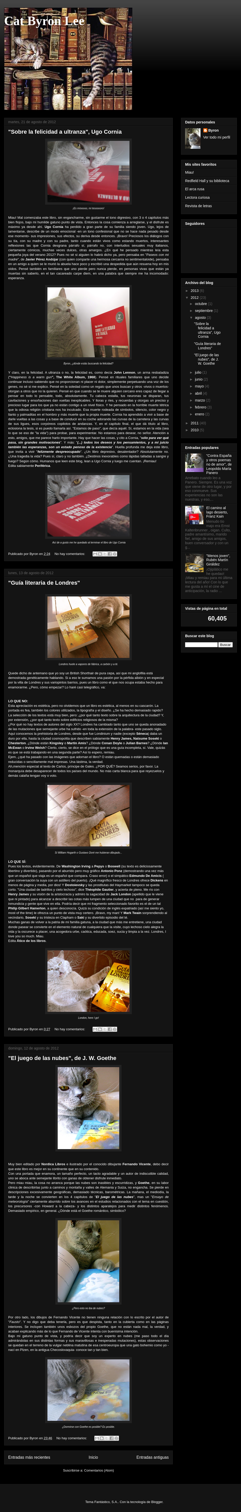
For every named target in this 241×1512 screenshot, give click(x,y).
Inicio (93, 1457)
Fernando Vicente (137, 1164)
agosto (201, 318)
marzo (200, 400)
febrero (201, 407)
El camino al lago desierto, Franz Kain (217, 512)
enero (200, 414)
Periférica (42, 466)
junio (199, 379)
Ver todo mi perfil (216, 137)
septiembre (204, 311)
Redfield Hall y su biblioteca (207, 181)
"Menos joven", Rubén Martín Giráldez (218, 560)
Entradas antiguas (152, 1457)
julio (198, 372)
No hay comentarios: (70, 554)
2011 (195, 423)
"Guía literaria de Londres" (44, 583)
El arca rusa (194, 189)
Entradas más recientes (29, 1457)
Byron (213, 130)
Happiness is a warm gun (31, 377)
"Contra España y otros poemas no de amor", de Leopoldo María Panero (219, 464)
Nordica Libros (53, 1164)
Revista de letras (198, 206)
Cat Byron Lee (44, 21)
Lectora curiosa (197, 197)
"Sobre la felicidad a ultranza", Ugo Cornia (65, 132)
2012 (195, 298)
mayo (200, 386)
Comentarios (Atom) (99, 1470)
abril (199, 393)
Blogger (157, 1502)
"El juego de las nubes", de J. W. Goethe (62, 1058)
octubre (201, 304)
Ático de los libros (31, 941)
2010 (195, 430)
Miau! (189, 172)
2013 (195, 291)
